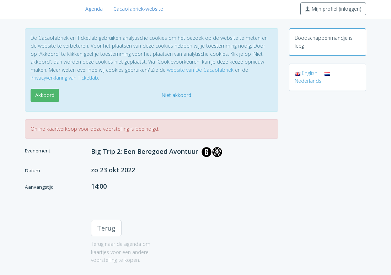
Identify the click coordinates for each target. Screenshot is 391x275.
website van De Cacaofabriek (200, 69)
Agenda (94, 8)
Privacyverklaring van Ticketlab (64, 77)
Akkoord (44, 95)
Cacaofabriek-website (138, 8)
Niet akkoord (176, 95)
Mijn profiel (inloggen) (333, 8)
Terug (106, 228)
